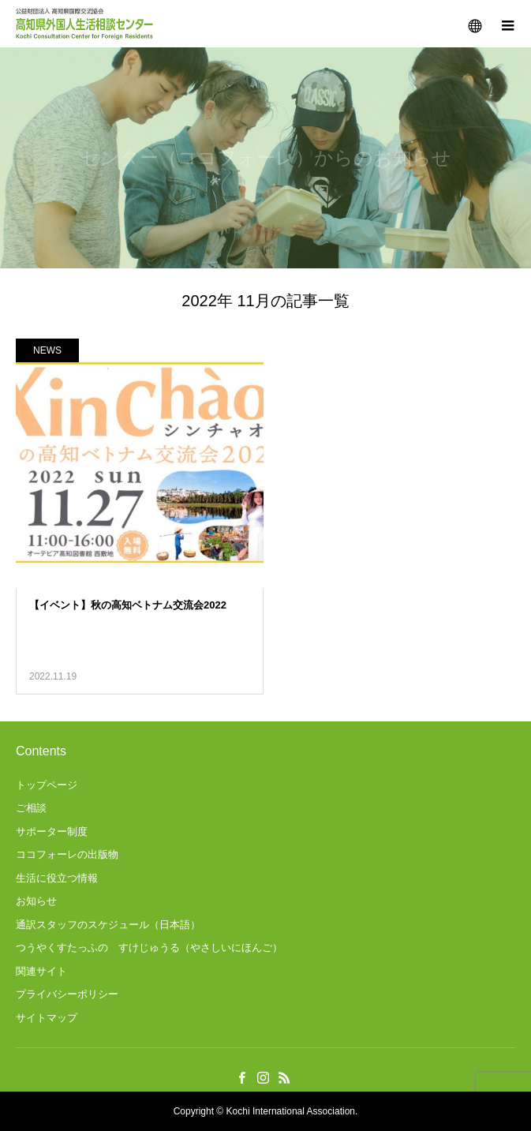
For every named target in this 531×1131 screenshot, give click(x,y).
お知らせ (36, 901)
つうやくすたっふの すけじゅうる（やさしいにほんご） (149, 947)
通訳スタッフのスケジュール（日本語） (108, 925)
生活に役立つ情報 (57, 878)
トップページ (46, 785)
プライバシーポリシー (67, 994)
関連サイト (41, 971)
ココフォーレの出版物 (67, 854)
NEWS (47, 350)
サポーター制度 (52, 831)
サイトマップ (46, 1018)
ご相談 (31, 808)
